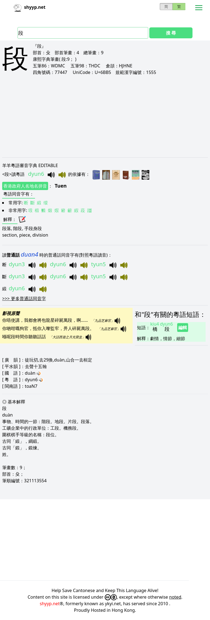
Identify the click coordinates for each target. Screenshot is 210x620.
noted (175, 597)
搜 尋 (171, 33)
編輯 (182, 328)
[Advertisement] (105, 116)
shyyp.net (50, 604)
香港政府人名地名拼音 (25, 186)
